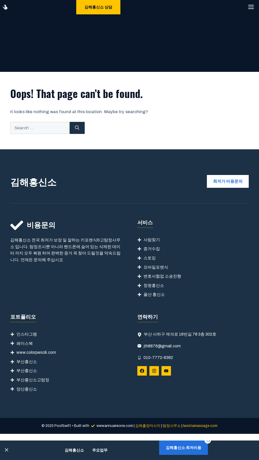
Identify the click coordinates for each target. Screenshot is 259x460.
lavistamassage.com (200, 426)
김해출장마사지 (147, 426)
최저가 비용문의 (228, 181)
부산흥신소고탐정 (32, 380)
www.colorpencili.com (36, 352)
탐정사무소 (172, 426)
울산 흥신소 (154, 294)
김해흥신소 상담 (98, 7)
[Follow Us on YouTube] (166, 371)
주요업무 (100, 450)
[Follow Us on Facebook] (142, 371)
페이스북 (24, 343)
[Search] (77, 128)
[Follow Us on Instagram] (154, 371)
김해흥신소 (74, 450)
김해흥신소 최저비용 (183, 448)
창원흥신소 (153, 285)
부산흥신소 (26, 361)
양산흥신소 (26, 389)
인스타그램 (26, 334)
